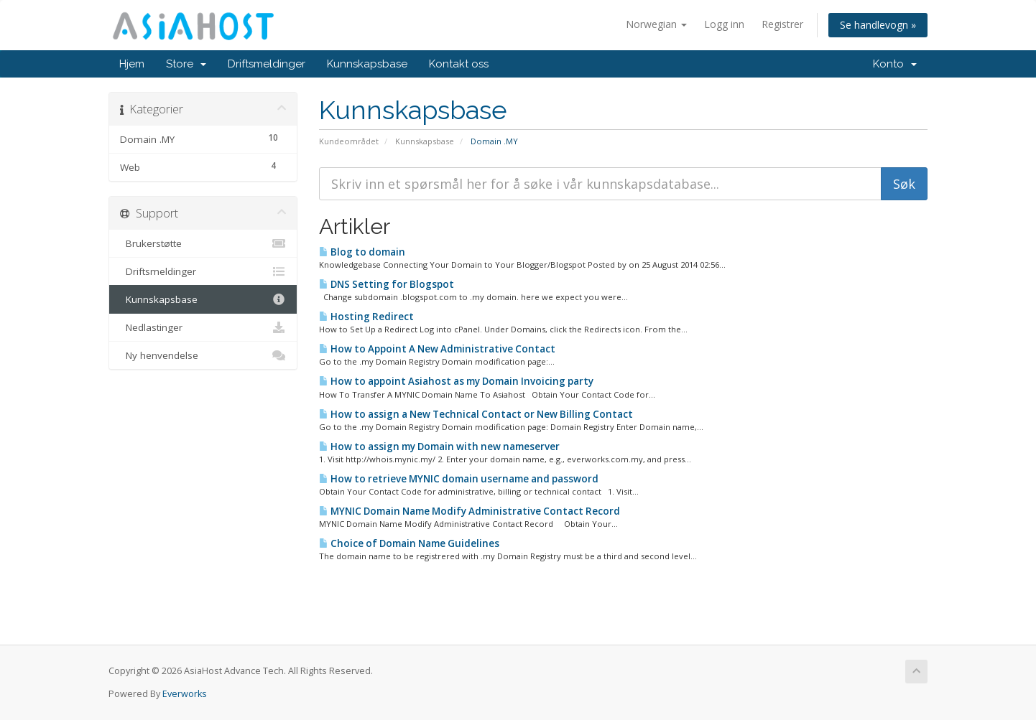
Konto (895, 63)
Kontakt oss (459, 63)
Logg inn (724, 24)
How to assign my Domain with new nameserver (439, 446)
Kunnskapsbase (367, 63)
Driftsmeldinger (266, 63)
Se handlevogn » (878, 25)
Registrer (782, 24)
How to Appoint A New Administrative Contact (437, 348)
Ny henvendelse (203, 355)
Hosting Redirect (366, 316)
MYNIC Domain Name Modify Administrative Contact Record (469, 511)
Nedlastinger (203, 327)
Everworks (184, 694)
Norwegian (656, 24)
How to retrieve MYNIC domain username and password (458, 478)
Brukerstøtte (203, 243)
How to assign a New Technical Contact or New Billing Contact (476, 414)
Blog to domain (362, 252)
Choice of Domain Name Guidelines (409, 543)
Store (186, 63)
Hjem (131, 63)
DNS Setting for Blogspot (386, 284)
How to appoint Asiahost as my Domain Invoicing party (456, 381)
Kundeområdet (349, 141)
